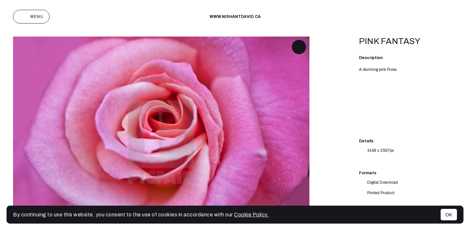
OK (448, 214)
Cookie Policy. (251, 214)
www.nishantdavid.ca (235, 16)
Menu (31, 17)
